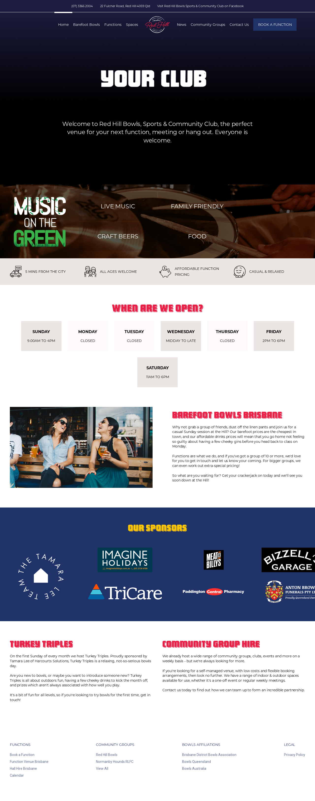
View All (102, 768)
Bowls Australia (194, 768)
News (181, 24)
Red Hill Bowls (106, 755)
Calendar (17, 775)
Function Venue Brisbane (29, 762)
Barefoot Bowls (86, 24)
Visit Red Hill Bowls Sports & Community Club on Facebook (200, 6)
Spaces (132, 24)
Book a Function (275, 24)
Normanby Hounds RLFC (114, 762)
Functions (113, 24)
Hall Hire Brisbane (23, 768)
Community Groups (208, 24)
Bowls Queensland (196, 762)
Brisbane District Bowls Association (209, 755)
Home (63, 24)
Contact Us (239, 24)
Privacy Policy (294, 755)
